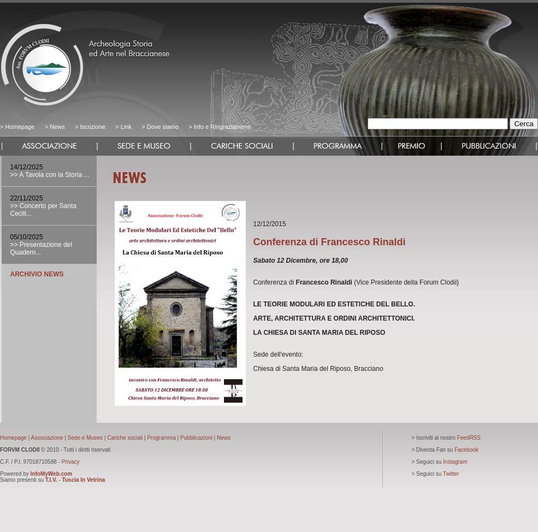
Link (126, 126)
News (57, 126)
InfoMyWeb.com (51, 474)
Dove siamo (162, 126)
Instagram (455, 462)
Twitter (451, 474)
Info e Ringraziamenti (222, 126)
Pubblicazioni (196, 438)
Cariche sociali (125, 438)
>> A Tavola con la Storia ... (50, 175)
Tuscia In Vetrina (83, 480)
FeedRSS (469, 438)
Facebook (466, 450)
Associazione (47, 438)
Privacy (71, 462)
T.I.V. (51, 480)
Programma (161, 438)
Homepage (19, 126)
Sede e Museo (85, 438)
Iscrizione (92, 126)
